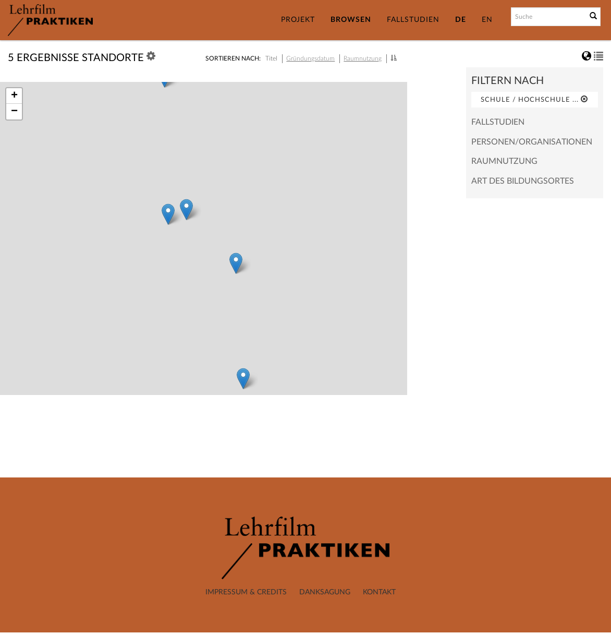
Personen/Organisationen (531, 142)
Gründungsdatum (310, 58)
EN (487, 19)
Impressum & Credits (246, 592)
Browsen (351, 19)
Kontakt (379, 592)
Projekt (298, 19)
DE (460, 19)
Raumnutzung (363, 58)
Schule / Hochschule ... (534, 99)
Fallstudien (413, 19)
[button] (393, 58)
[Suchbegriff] (547, 17)
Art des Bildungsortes (522, 181)
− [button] (14, 111)
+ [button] (14, 96)
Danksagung (324, 592)
